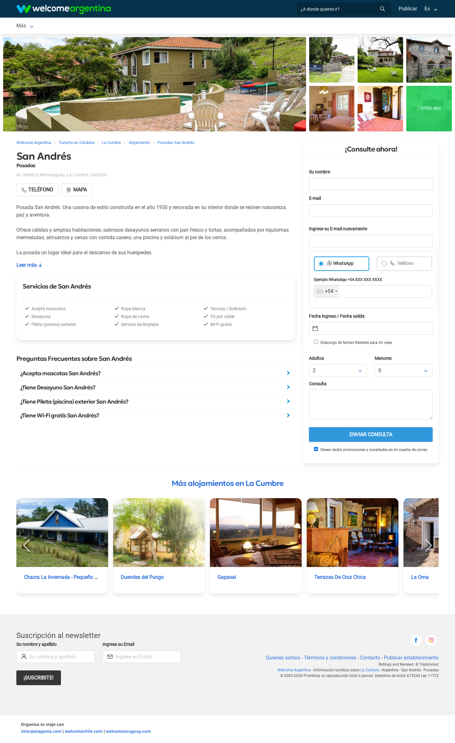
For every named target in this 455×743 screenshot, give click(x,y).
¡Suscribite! (39, 679)
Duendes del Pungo (142, 578)
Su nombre (320, 173)
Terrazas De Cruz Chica (340, 578)
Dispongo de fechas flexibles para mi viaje (352, 343)
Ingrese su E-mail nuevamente (339, 230)
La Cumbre (28, 26)
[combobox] (326, 293)
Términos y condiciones (328, 659)
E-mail (315, 199)
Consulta (318, 385)
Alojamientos (66, 26)
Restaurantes (211, 26)
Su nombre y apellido (37, 645)
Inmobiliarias (278, 26)
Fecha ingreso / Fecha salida (338, 317)
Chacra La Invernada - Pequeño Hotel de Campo (78, 578)
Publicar (407, 9)
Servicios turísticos (167, 26)
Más (348, 26)
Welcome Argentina (296, 671)
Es (427, 9)
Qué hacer (245, 26)
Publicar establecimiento (411, 659)
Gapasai (226, 578)
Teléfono (405, 264)
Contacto (369, 659)
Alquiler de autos (120, 26)
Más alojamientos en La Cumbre (227, 484)
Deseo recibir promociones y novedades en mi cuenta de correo (370, 450)
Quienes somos (281, 659)
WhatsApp (343, 264)
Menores (383, 359)
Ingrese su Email (119, 645)
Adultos (317, 359)
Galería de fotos (318, 26)
